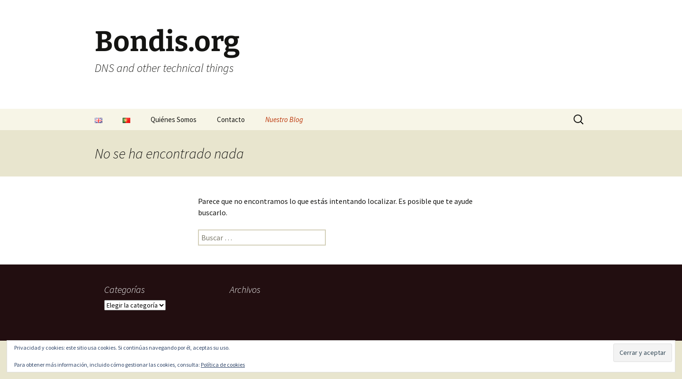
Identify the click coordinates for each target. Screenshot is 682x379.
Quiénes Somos (174, 119)
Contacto (231, 119)
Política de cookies (223, 364)
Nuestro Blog (284, 119)
